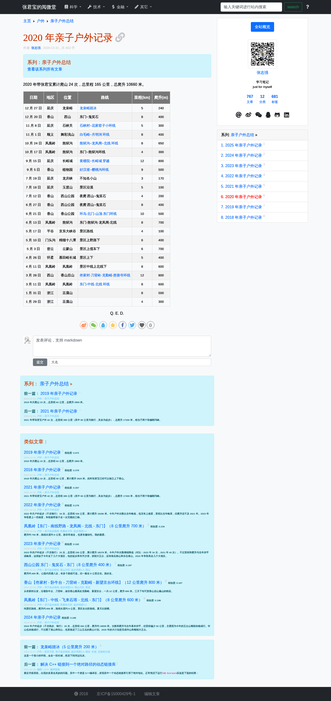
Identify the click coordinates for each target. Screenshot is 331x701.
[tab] (262, 27)
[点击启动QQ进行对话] (268, 115)
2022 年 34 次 (150, 552)
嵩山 (53, 629)
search (293, 7)
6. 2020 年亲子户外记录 (242, 197)
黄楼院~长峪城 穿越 (95, 161)
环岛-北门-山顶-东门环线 (98, 214)
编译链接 (55, 669)
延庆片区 (49, 651)
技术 (94, 7)
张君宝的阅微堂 (39, 7)
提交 (40, 362)
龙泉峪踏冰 (88, 108)
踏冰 (87, 651)
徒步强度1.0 (77, 570)
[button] (239, 115)
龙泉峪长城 (104, 651)
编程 (40, 669)
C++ (47, 669)
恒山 (60, 629)
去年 (165, 513)
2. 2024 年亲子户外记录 (242, 155)
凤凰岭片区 (66, 531)
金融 (118, 7)
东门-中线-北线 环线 (95, 284)
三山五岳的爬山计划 (88, 629)
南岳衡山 (116, 556)
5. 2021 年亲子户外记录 (242, 186)
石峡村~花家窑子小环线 (97, 125)
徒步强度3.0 (66, 587)
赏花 (87, 587)
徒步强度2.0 (80, 531)
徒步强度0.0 (77, 651)
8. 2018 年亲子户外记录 (242, 217)
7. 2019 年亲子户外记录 (242, 207)
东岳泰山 (128, 556)
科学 (71, 7)
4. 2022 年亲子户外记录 (242, 176)
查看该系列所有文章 (44, 69)
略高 (170, 513)
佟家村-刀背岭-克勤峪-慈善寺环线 (105, 275)
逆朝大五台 (98, 556)
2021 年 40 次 (167, 552)
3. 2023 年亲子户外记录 (242, 166)
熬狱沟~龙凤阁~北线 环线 (99, 143)
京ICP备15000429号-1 (116, 694)
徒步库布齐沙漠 (80, 556)
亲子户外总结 (54, 383)
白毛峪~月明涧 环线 (95, 134)
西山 (87, 570)
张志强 (262, 72)
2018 (81, 694)
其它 (141, 7)
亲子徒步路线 (52, 531)
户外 (40, 398)
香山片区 (65, 570)
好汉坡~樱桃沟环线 (94, 169)
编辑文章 (151, 694)
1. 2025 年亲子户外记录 (242, 145)
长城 (94, 651)
